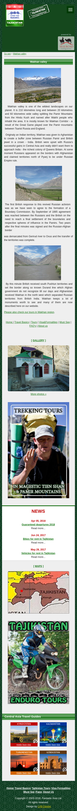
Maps (38, 566)
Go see (7, 54)
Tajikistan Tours (41, 788)
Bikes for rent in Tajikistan (38, 539)
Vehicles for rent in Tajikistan (38, 553)
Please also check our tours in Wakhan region (29, 312)
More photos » (38, 394)
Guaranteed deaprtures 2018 (38, 524)
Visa (29, 745)
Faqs (39, 792)
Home (9, 322)
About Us (48, 792)
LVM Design (44, 806)
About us (43, 325)
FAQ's (32, 325)
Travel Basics (21, 322)
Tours (34, 322)
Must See (65, 322)
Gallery (38, 340)
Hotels (19, 745)
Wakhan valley (19, 54)
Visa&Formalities (48, 322)
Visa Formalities (61, 788)
